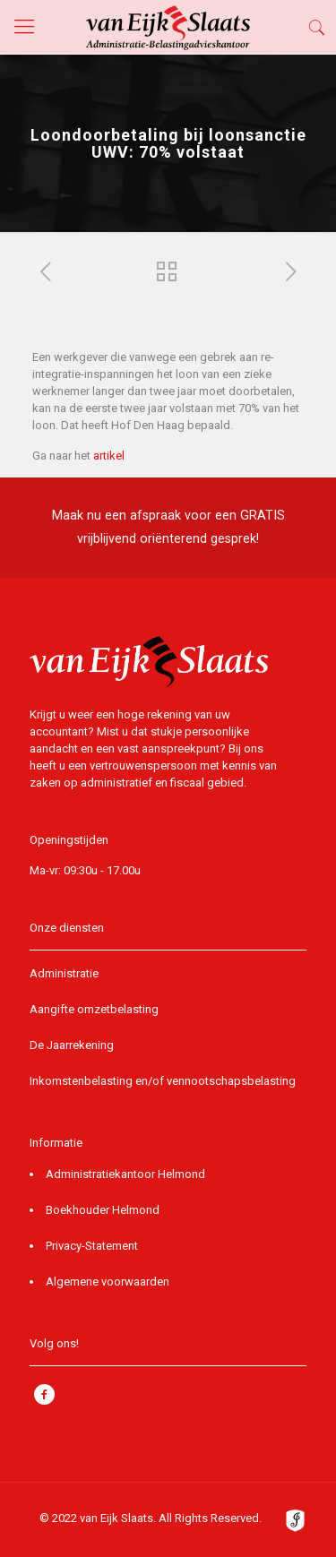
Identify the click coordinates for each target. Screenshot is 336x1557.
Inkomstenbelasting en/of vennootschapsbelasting (163, 1081)
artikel (109, 455)
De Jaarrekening (72, 1045)
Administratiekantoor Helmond (125, 1174)
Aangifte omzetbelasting (94, 1009)
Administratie (64, 973)
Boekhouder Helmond (102, 1210)
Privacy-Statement (92, 1245)
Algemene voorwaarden (107, 1281)
